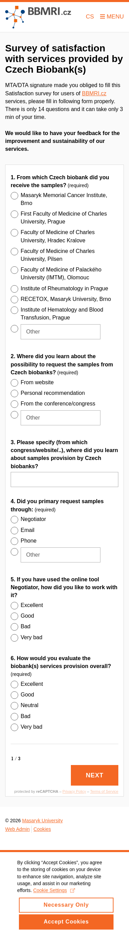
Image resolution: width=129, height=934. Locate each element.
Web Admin (17, 829)
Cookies (42, 829)
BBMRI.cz (94, 93)
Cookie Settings (54, 896)
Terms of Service (104, 791)
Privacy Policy (74, 791)
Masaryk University (42, 820)
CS (90, 16)
